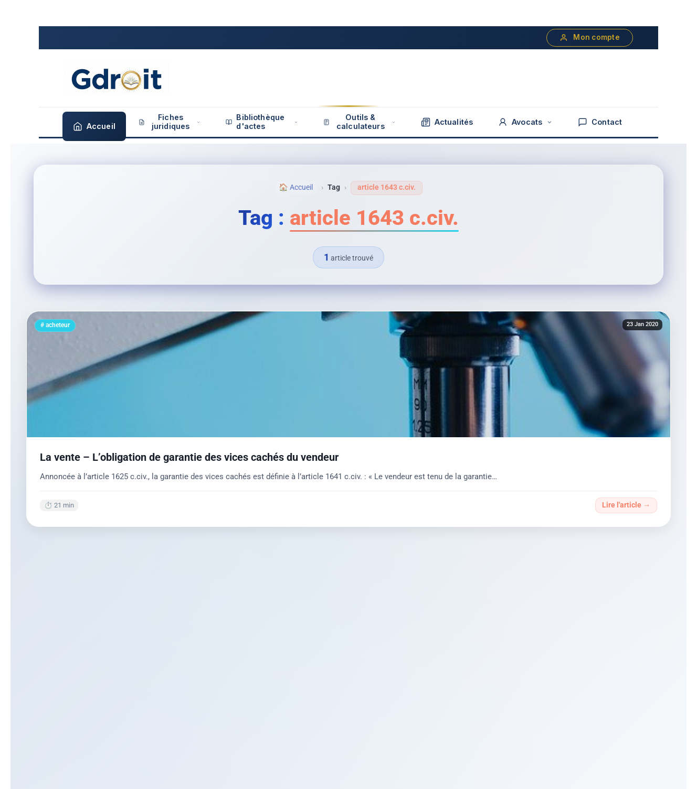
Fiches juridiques (169, 122)
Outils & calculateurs (359, 122)
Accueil (94, 126)
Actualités (447, 122)
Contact (600, 122)
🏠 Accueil (296, 187)
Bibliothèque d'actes (262, 122)
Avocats (525, 122)
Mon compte (589, 37)
